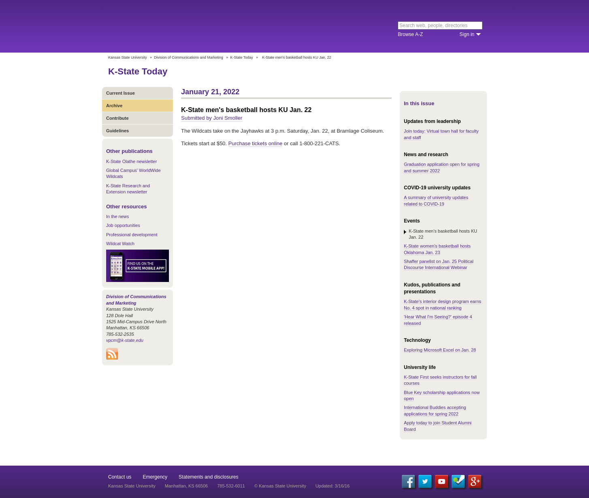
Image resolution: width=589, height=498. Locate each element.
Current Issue (120, 93)
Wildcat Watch (120, 243)
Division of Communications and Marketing (188, 57)
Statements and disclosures (208, 477)
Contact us (119, 477)
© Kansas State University (280, 485)
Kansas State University (174, 26)
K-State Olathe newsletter (131, 161)
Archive (114, 105)
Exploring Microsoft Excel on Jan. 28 (440, 350)
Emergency (155, 477)
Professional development (132, 234)
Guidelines (117, 130)
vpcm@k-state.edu (124, 340)
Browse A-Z (410, 34)
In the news (117, 216)
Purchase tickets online (255, 143)
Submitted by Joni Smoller (211, 118)
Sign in (466, 34)
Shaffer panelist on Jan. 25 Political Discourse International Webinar (439, 264)
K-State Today (241, 57)
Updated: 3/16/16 (333, 485)
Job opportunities (123, 225)
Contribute (117, 118)
